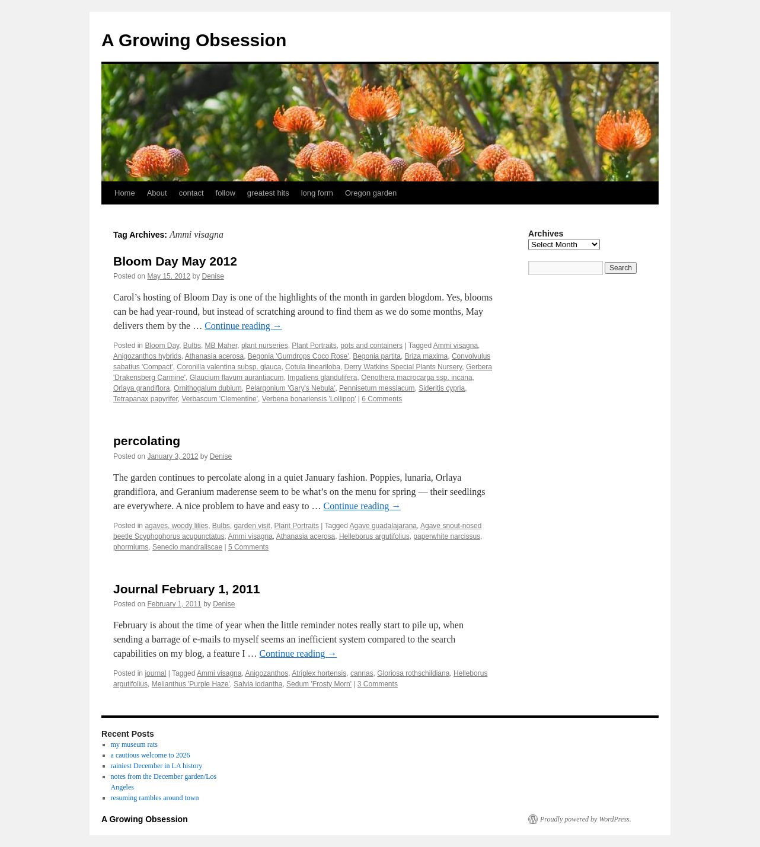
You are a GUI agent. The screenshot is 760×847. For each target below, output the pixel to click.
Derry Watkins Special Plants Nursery (403, 367)
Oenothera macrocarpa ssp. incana (416, 377)
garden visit (252, 526)
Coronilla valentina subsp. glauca (229, 367)
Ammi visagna (455, 345)
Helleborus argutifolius (374, 536)
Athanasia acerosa (214, 356)
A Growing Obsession (193, 40)
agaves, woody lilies (176, 526)
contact (191, 192)
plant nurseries (264, 345)
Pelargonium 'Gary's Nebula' (290, 388)
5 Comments (248, 547)
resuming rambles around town (155, 798)
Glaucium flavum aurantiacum (237, 377)
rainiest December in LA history (157, 766)
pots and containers (371, 345)
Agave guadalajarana (383, 526)
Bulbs (192, 345)
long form (317, 192)
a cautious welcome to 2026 (150, 755)
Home (124, 192)
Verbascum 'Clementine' (219, 399)
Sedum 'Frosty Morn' (319, 684)
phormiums (130, 547)
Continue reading (243, 326)
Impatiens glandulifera (322, 377)
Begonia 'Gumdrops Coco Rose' (298, 356)
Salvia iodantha (258, 684)
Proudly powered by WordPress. (585, 819)
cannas (361, 673)
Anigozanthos (266, 673)
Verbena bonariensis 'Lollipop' (309, 399)
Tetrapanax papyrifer (145, 399)
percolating (146, 441)
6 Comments (382, 399)
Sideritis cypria (442, 388)
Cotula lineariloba (312, 367)
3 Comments (377, 684)
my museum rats (134, 744)
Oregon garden (371, 192)
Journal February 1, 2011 (186, 589)
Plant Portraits (314, 345)
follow (225, 192)
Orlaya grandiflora (141, 388)
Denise (212, 276)
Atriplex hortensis (319, 673)
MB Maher (221, 345)
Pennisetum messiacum (376, 388)
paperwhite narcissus (446, 536)
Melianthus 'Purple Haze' (191, 684)
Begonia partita (377, 356)
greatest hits (268, 192)
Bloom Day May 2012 (175, 261)
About (157, 192)
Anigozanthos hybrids (147, 356)
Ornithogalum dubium (208, 388)
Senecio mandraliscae (187, 547)
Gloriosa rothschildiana (413, 673)
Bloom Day (162, 345)
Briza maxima (426, 356)
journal (155, 673)
